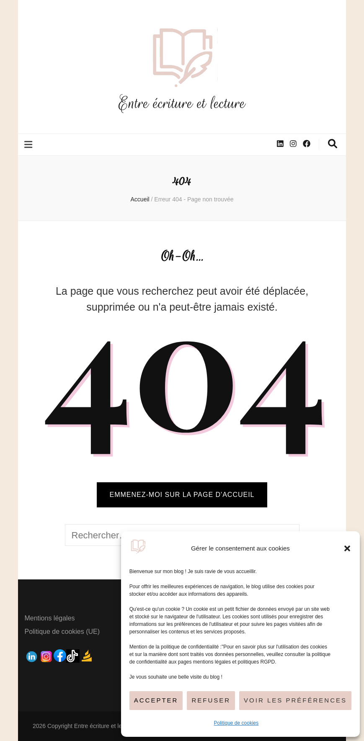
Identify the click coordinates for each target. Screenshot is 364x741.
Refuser (210, 700)
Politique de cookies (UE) (62, 631)
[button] (347, 548)
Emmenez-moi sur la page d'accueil (181, 494)
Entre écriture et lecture (182, 103)
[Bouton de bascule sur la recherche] (332, 144)
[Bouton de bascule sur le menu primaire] (29, 144)
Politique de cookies (236, 723)
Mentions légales (49, 618)
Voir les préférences (295, 700)
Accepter (156, 700)
